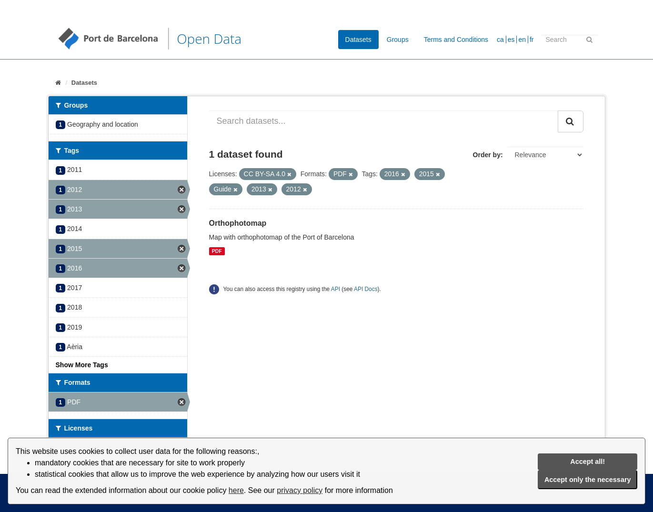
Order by (487, 155)
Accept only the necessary (587, 479)
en (522, 39)
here (236, 490)
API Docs (366, 289)
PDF (217, 251)
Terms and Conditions (456, 39)
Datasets (358, 39)
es (511, 39)
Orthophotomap (238, 223)
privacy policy (299, 490)
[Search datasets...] (383, 121)
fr (532, 39)
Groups (398, 39)
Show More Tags (82, 365)
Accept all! (587, 461)
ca (500, 39)
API (335, 289)
